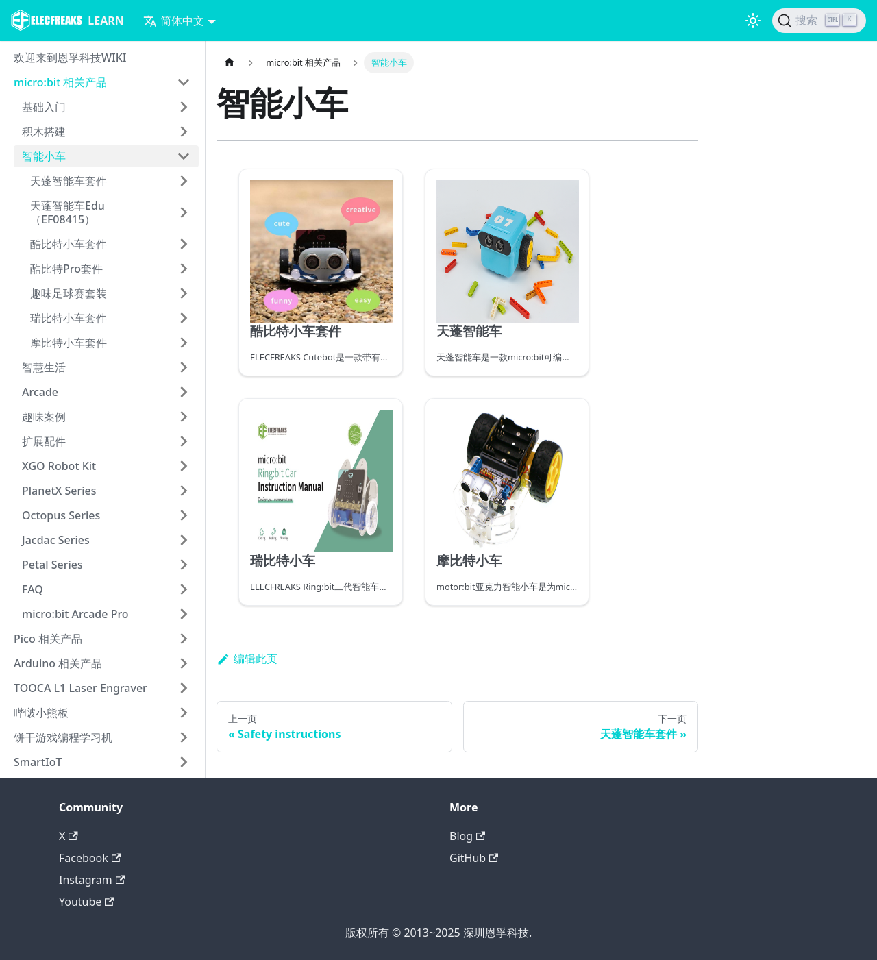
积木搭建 (44, 131)
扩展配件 (44, 441)
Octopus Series (61, 515)
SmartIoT (38, 762)
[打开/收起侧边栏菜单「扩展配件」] (184, 441)
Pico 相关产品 (48, 638)
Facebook (90, 857)
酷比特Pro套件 (66, 268)
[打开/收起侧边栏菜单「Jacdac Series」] (184, 540)
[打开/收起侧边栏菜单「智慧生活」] (184, 367)
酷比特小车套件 (68, 243)
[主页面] (230, 62)
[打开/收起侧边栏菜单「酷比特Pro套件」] (184, 269)
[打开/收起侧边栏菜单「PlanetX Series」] (184, 491)
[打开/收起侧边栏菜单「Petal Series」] (184, 565)
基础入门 (44, 106)
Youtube (86, 901)
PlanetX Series (59, 490)
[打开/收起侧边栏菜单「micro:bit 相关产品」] (184, 82)
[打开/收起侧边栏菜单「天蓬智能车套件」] (184, 181)
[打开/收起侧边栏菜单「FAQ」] (184, 589)
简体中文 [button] (173, 20)
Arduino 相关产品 (58, 663)
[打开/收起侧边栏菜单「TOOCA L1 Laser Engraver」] (184, 688)
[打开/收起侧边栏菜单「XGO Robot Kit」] (184, 466)
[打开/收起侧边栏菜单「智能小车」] (184, 156)
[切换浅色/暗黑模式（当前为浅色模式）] (753, 21)
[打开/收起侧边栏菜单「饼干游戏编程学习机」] (184, 737)
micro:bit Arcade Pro (75, 613)
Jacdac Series (56, 539)
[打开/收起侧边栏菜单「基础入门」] (184, 107)
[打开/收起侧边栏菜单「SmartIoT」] (184, 762)
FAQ (32, 589)
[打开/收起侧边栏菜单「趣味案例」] (184, 417)
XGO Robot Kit (59, 465)
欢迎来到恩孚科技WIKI (70, 57)
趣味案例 (44, 416)
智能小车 (44, 156)
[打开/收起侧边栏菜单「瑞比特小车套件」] (184, 318)
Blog (467, 836)
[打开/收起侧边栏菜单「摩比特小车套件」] (184, 343)
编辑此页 (247, 658)
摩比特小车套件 (68, 342)
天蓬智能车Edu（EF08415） (67, 212)
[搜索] (819, 20)
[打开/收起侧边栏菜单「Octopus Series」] (184, 515)
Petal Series (52, 564)
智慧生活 (44, 367)
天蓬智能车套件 (68, 180)
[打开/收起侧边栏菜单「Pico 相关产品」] (184, 639)
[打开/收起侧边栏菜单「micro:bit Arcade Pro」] (184, 614)
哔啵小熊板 (41, 712)
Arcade (40, 391)
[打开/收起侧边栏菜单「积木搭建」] (184, 132)
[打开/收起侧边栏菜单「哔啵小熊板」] (184, 713)
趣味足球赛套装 (68, 293)
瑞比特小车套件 (68, 317)
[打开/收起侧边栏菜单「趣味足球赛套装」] (184, 293)
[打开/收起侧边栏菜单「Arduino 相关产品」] (184, 663)
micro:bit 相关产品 (60, 82)
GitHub (473, 857)
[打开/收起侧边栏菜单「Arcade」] (184, 392)
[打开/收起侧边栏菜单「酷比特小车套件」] (184, 244)
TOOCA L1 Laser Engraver (80, 688)
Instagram (92, 879)
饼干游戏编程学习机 (63, 737)
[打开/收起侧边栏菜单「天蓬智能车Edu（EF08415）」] (184, 212)
